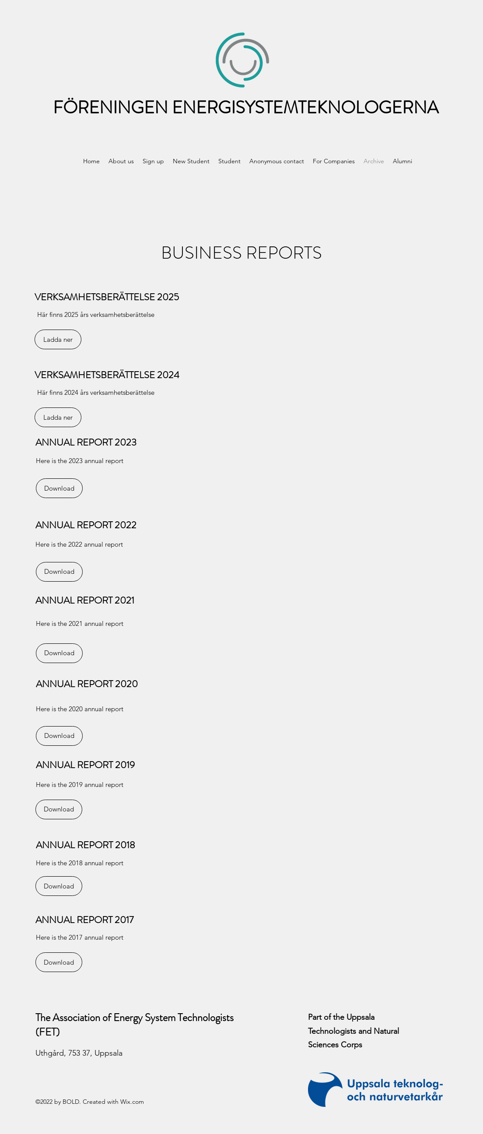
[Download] (59, 488)
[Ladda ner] (58, 339)
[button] (121, 161)
